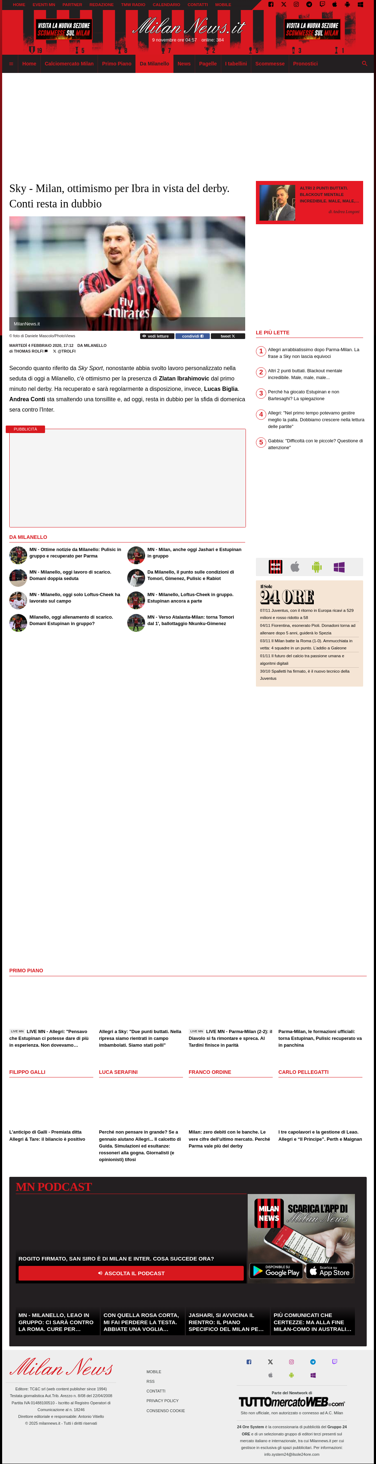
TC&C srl (37, 1389)
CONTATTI (198, 5)
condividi (192, 336)
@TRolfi (64, 351)
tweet (228, 336)
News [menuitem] (184, 64)
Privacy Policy (163, 1401)
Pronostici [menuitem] (305, 64)
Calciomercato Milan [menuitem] (69, 64)
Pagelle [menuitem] (208, 64)
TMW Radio (133, 5)
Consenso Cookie (166, 1411)
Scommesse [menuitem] (270, 64)
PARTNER (72, 5)
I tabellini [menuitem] (236, 64)
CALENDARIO (166, 5)
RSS (150, 1381)
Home (19, 5)
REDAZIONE (101, 5)
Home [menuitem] (29, 64)
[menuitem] (11, 64)
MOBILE (223, 5)
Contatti (156, 1391)
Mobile (154, 1372)
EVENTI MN (44, 5)
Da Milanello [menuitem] (154, 64)
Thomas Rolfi (29, 351)
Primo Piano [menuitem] (117, 64)
